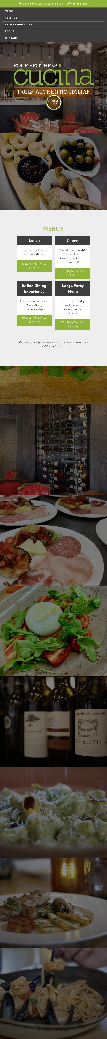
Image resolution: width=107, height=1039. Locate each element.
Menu (9, 11)
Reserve (11, 17)
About (9, 31)
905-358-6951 (80, 3)
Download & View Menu (34, 266)
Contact (11, 38)
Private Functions (18, 24)
